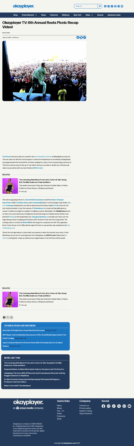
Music (59, 408)
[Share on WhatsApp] (84, 37)
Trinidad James (22, 203)
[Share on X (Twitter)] (81, 37)
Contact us (84, 406)
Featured (54, 15)
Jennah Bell (29, 200)
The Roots (6, 157)
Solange (9, 206)
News (43, 15)
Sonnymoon (40, 200)
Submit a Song (85, 411)
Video (88, 15)
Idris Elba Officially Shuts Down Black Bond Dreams (29, 331)
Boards (100, 15)
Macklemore (39, 208)
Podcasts (61, 416)
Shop (15, 15)
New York (77, 15)
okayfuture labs (113, 15)
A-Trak (55, 206)
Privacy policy (85, 408)
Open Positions (85, 413)
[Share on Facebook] (77, 37)
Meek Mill (26, 223)
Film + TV (60, 411)
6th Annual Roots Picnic (42, 157)
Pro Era (11, 217)
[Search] (100, 6)
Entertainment (28, 15)
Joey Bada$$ (37, 203)
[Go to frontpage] (23, 6)
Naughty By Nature (40, 217)
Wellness (65, 15)
